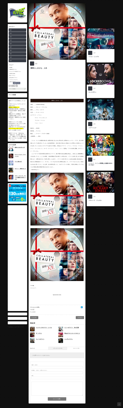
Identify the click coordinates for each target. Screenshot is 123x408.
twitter (12, 86)
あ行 (11, 30)
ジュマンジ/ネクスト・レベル (44, 327)
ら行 (11, 57)
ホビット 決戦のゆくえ (20, 168)
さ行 (11, 36)
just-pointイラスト (13, 77)
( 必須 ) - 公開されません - (39, 370)
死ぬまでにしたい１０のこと (72, 333)
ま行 (11, 50)
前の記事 (34, 317)
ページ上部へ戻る (119, 404)
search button (17, 86)
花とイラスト (12, 75)
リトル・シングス (94, 56)
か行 (11, 33)
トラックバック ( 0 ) (57, 348)
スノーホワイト (40, 339)
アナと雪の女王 (18, 161)
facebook (14, 86)
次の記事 (80, 317)
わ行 (11, 60)
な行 (11, 43)
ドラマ (33, 311)
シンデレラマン (68, 339)
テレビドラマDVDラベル (15, 71)
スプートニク (92, 127)
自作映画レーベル (12, 326)
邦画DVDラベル (13, 69)
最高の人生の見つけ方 (20, 147)
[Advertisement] (17, 258)
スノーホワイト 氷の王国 (71, 327)
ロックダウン (92, 92)
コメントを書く (36, 307)
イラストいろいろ (13, 79)
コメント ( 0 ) (76, 348)
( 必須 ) (34, 364)
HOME (10, 67)
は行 (11, 47)
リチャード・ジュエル (95, 200)
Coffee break (12, 73)
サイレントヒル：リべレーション (20, 155)
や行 (11, 53)
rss (10, 86)
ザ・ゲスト (39, 333)
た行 (11, 40)
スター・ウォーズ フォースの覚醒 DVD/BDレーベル (20, 177)
